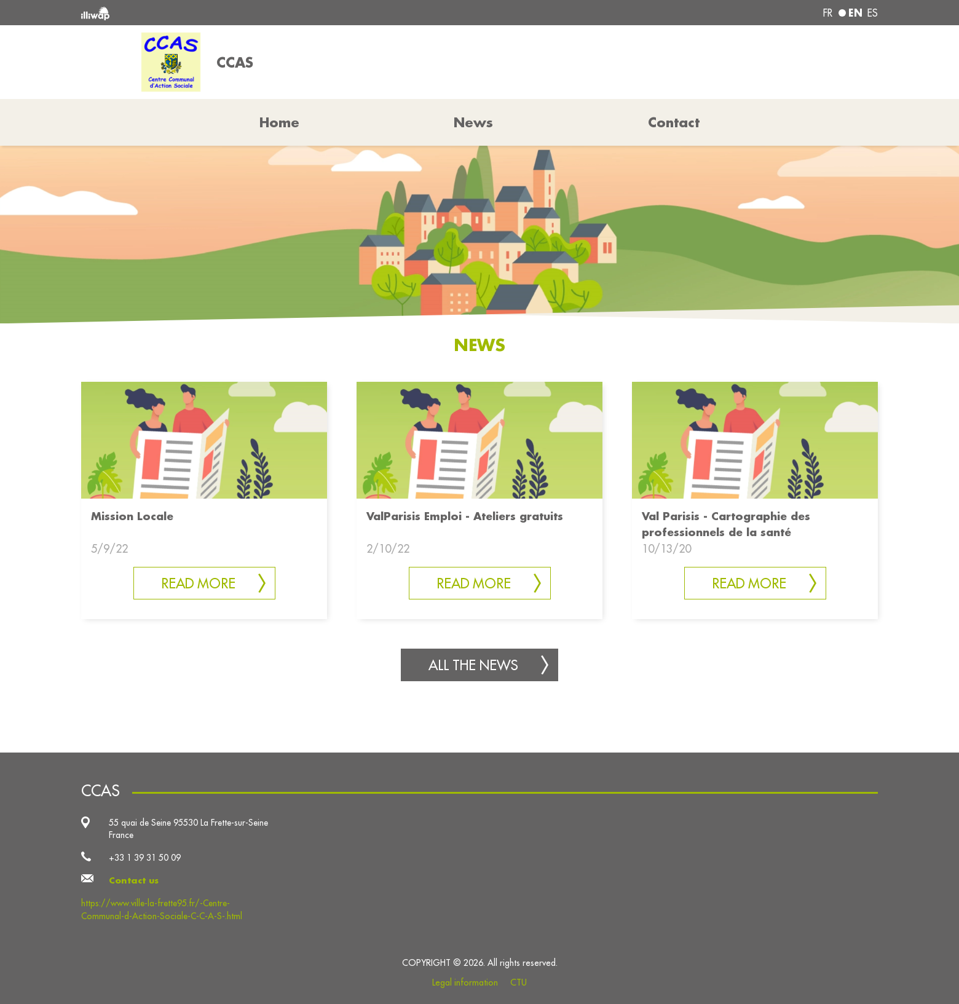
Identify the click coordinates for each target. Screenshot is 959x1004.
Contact (674, 122)
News (473, 122)
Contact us (134, 880)
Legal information (465, 982)
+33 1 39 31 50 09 (145, 857)
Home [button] (279, 122)
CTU (518, 982)
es (872, 13)
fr (827, 13)
